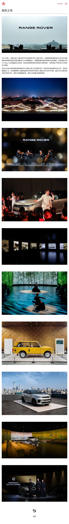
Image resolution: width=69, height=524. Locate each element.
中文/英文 (60, 3)
